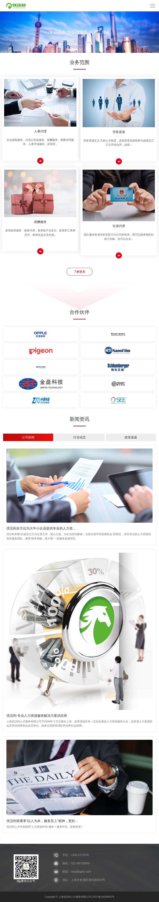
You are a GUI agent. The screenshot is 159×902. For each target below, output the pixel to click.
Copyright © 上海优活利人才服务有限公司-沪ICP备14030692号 (79, 896)
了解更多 (79, 271)
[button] (72, 50)
